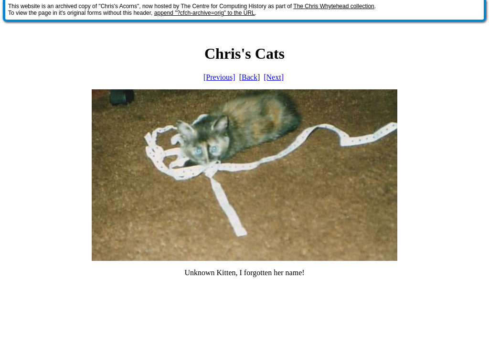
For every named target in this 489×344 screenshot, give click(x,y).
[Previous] (219, 77)
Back (249, 77)
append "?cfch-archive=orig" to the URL (204, 13)
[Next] (274, 77)
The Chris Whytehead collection (333, 6)
